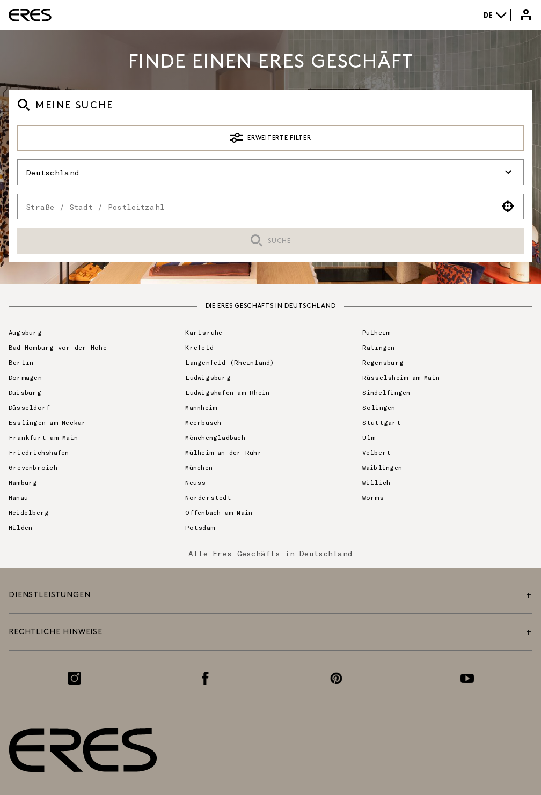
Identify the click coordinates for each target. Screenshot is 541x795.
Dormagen (25, 377)
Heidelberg (29, 512)
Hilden (20, 527)
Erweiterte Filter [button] (270, 137)
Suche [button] (270, 241)
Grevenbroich (33, 467)
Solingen (379, 407)
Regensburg (383, 362)
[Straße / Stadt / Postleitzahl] (255, 206)
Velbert (376, 452)
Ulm (369, 437)
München (199, 467)
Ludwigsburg (208, 377)
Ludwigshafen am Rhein (227, 392)
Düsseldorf (29, 407)
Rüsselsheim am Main (401, 377)
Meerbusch (203, 422)
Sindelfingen (386, 392)
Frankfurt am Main (43, 437)
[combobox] (255, 206)
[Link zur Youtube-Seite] (467, 678)
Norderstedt (208, 497)
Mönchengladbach (215, 437)
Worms (373, 497)
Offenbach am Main (218, 512)
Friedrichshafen (39, 452)
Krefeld (199, 347)
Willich (376, 482)
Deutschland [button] (270, 172)
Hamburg (23, 482)
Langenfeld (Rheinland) (229, 362)
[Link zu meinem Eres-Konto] (526, 15)
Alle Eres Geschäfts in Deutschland (270, 553)
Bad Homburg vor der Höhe (58, 347)
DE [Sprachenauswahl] (496, 15)
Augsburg (25, 332)
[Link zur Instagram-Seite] (74, 678)
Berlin (21, 362)
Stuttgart (381, 422)
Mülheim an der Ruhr (223, 452)
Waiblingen (382, 467)
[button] (508, 206)
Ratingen (378, 347)
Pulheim (376, 332)
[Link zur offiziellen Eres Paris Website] (30, 15)
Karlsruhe (203, 332)
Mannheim (201, 407)
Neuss (195, 482)
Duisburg (25, 392)
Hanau (18, 497)
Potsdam (200, 527)
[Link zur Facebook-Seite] (205, 678)
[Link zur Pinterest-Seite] (336, 678)
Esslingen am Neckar (47, 422)
